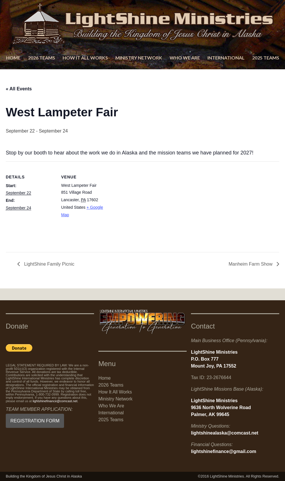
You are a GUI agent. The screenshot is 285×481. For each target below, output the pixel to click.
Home (13, 57)
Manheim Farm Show (251, 264)
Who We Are (185, 57)
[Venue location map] (147, 201)
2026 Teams (41, 57)
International (226, 57)
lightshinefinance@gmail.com (223, 451)
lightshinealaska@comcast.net (224, 432)
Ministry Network (138, 57)
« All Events (19, 88)
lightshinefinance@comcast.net (55, 401)
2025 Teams (265, 57)
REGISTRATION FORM (34, 420)
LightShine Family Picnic (48, 264)
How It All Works (85, 57)
